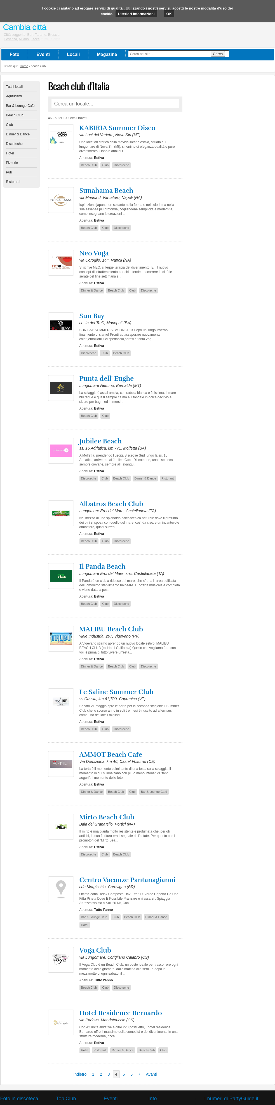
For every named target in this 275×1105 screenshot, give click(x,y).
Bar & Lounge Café (20, 106)
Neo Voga (94, 253)
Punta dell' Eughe (106, 378)
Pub (9, 172)
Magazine (107, 54)
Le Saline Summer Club (116, 692)
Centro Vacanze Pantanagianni (127, 880)
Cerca (218, 54)
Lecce (35, 39)
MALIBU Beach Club (111, 629)
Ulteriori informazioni (136, 14)
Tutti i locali (14, 87)
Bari (30, 35)
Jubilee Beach (100, 441)
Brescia (53, 35)
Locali (73, 54)
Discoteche (14, 144)
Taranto (40, 35)
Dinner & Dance (18, 134)
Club (9, 125)
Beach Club (14, 115)
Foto (15, 54)
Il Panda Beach (102, 566)
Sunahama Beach (106, 190)
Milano (24, 39)
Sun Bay (92, 316)
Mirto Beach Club (107, 817)
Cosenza (10, 39)
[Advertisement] (230, 165)
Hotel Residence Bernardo (120, 1013)
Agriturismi (14, 96)
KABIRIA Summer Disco (117, 128)
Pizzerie (12, 163)
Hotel (10, 153)
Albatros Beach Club (111, 504)
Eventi (43, 54)
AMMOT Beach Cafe (110, 754)
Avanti (151, 1074)
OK (169, 14)
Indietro (80, 1074)
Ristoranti (13, 182)
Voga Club (95, 950)
